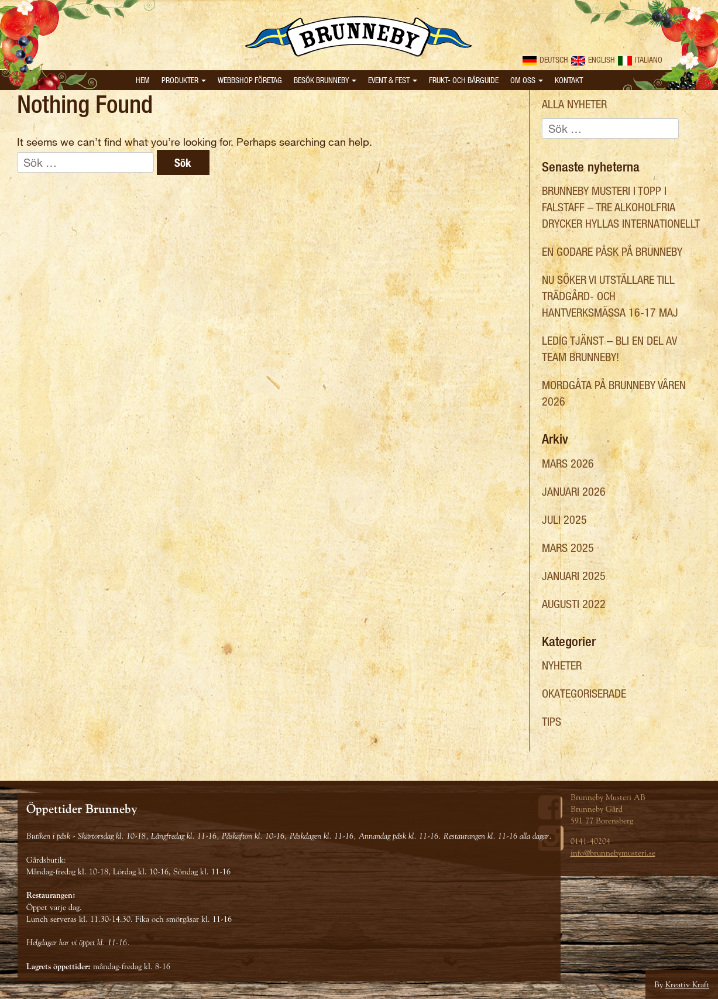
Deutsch (545, 59)
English (593, 59)
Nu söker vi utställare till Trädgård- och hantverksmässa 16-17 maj (610, 296)
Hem (143, 80)
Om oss (526, 80)
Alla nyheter (574, 104)
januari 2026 (574, 491)
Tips (551, 721)
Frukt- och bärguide (464, 80)
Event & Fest (392, 80)
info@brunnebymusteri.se (613, 852)
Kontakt (569, 80)
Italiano (640, 59)
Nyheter (562, 665)
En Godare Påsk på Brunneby (612, 251)
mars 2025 (568, 547)
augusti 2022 (574, 603)
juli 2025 (564, 519)
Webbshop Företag (250, 80)
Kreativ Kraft (687, 984)
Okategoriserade (584, 693)
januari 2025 (574, 575)
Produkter (184, 80)
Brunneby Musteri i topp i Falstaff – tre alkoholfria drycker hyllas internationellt (621, 207)
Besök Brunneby (325, 80)
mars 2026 (568, 463)
